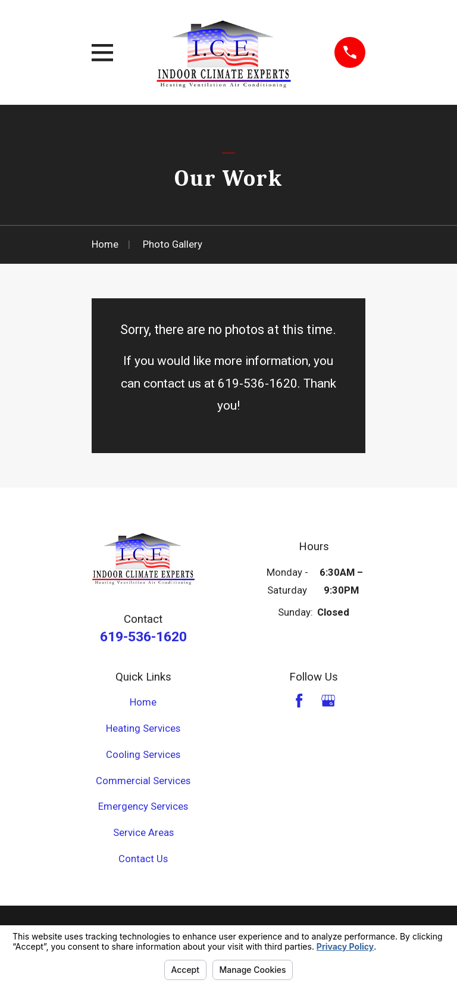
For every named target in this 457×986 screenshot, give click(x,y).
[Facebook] (299, 700)
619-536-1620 (143, 637)
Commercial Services (143, 781)
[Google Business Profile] (328, 700)
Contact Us (143, 859)
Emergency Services (143, 806)
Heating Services (143, 728)
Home (143, 702)
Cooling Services (143, 754)
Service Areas (143, 832)
